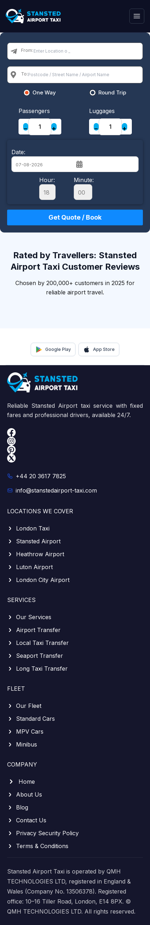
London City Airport (38, 579)
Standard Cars (31, 718)
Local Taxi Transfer (38, 642)
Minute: (84, 188)
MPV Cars (25, 731)
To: (24, 74)
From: (27, 50)
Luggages (102, 110)
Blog (17, 807)
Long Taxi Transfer (37, 668)
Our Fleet (24, 705)
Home (21, 781)
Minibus (22, 744)
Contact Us (26, 820)
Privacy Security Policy (43, 833)
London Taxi (28, 528)
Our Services (29, 617)
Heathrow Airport (35, 554)
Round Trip (112, 92)
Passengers (34, 110)
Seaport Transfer (35, 655)
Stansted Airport (34, 541)
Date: (18, 152)
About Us (24, 794)
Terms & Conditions (37, 846)
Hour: (47, 188)
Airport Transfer (34, 629)
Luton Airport (30, 567)
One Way (44, 92)
